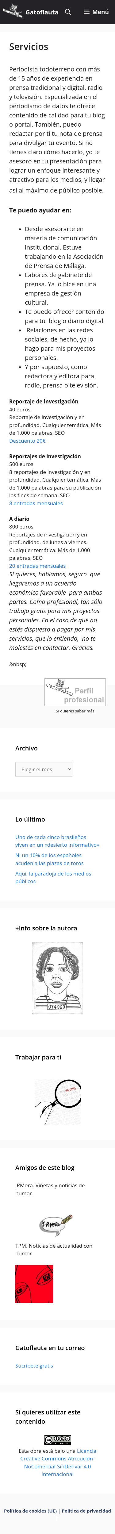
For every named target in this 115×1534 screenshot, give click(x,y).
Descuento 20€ (27, 440)
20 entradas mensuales (37, 565)
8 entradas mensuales (36, 503)
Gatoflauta (41, 12)
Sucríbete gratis (34, 1365)
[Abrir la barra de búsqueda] (68, 12)
